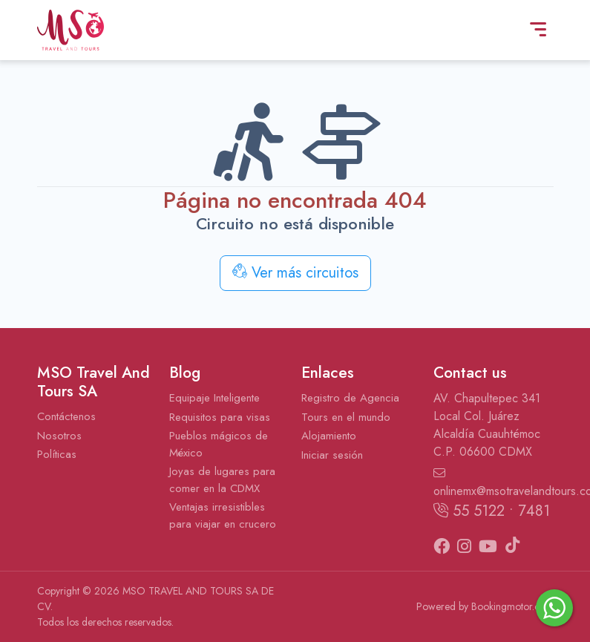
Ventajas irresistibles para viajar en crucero (222, 515)
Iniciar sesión (332, 455)
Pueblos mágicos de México (218, 444)
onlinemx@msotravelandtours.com (493, 483)
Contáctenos (66, 416)
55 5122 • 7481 (491, 511)
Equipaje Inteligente (214, 398)
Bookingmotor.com (512, 606)
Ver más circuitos (295, 273)
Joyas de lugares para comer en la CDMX (222, 480)
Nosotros (59, 436)
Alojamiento (328, 436)
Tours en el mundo (345, 417)
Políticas (56, 454)
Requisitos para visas (219, 417)
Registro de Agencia (350, 398)
